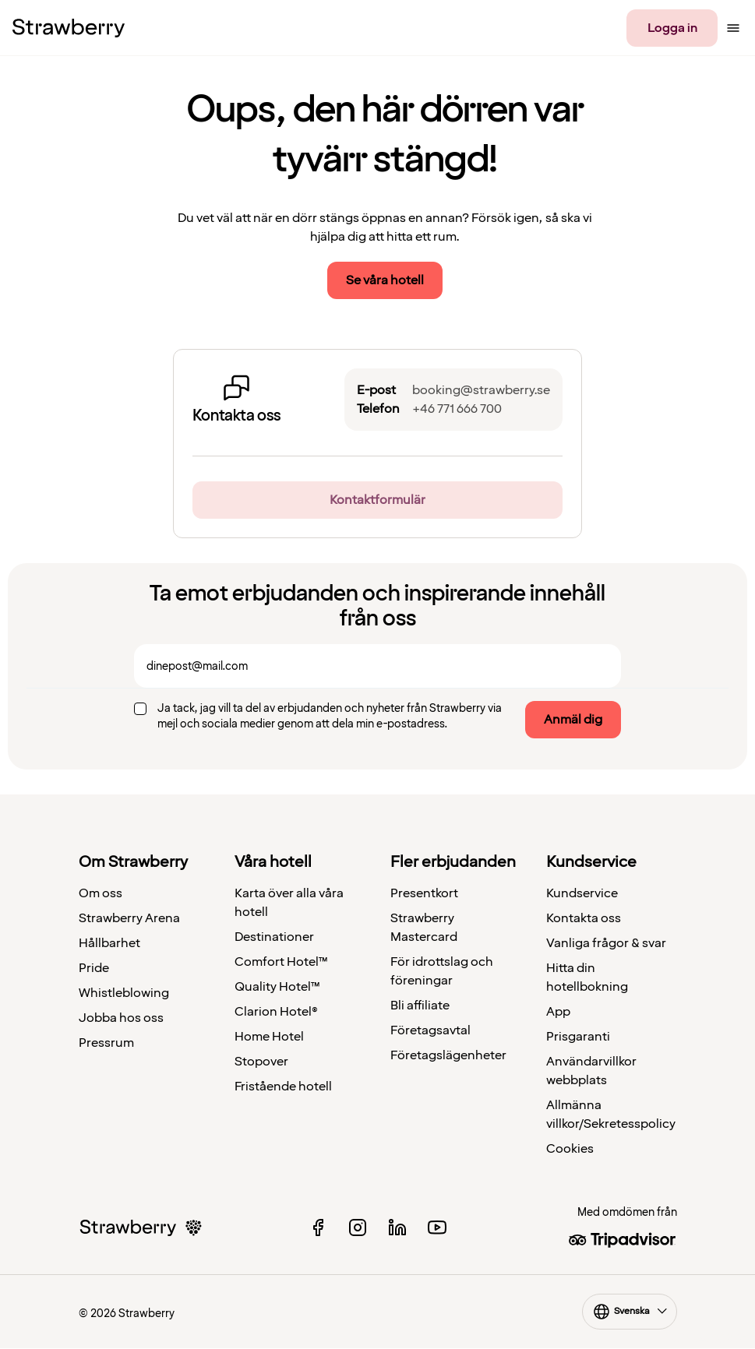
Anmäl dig (573, 719)
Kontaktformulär (377, 500)
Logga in (672, 28)
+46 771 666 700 (457, 408)
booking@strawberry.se (481, 390)
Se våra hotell (385, 280)
